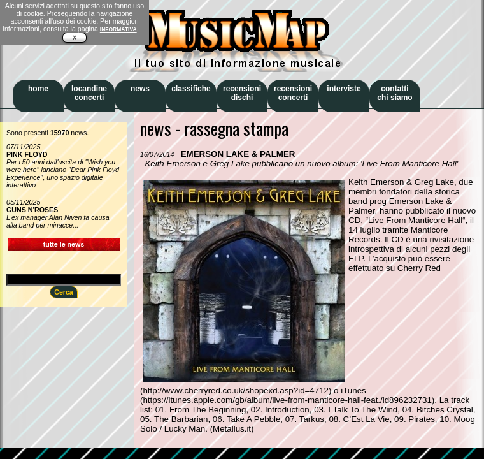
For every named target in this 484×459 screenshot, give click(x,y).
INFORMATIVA (118, 29)
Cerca (63, 292)
